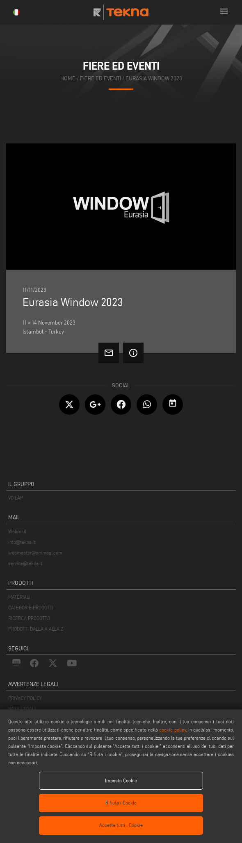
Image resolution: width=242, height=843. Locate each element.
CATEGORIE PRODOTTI (30, 607)
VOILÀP (15, 497)
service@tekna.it (25, 563)
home (67, 78)
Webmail (17, 531)
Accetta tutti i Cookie (121, 825)
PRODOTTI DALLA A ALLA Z (35, 629)
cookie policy (172, 729)
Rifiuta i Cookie (121, 802)
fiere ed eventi (100, 78)
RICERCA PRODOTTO (29, 618)
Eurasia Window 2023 (154, 78)
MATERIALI (19, 597)
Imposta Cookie (121, 780)
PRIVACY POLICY (25, 698)
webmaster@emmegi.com (35, 552)
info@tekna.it (21, 542)
